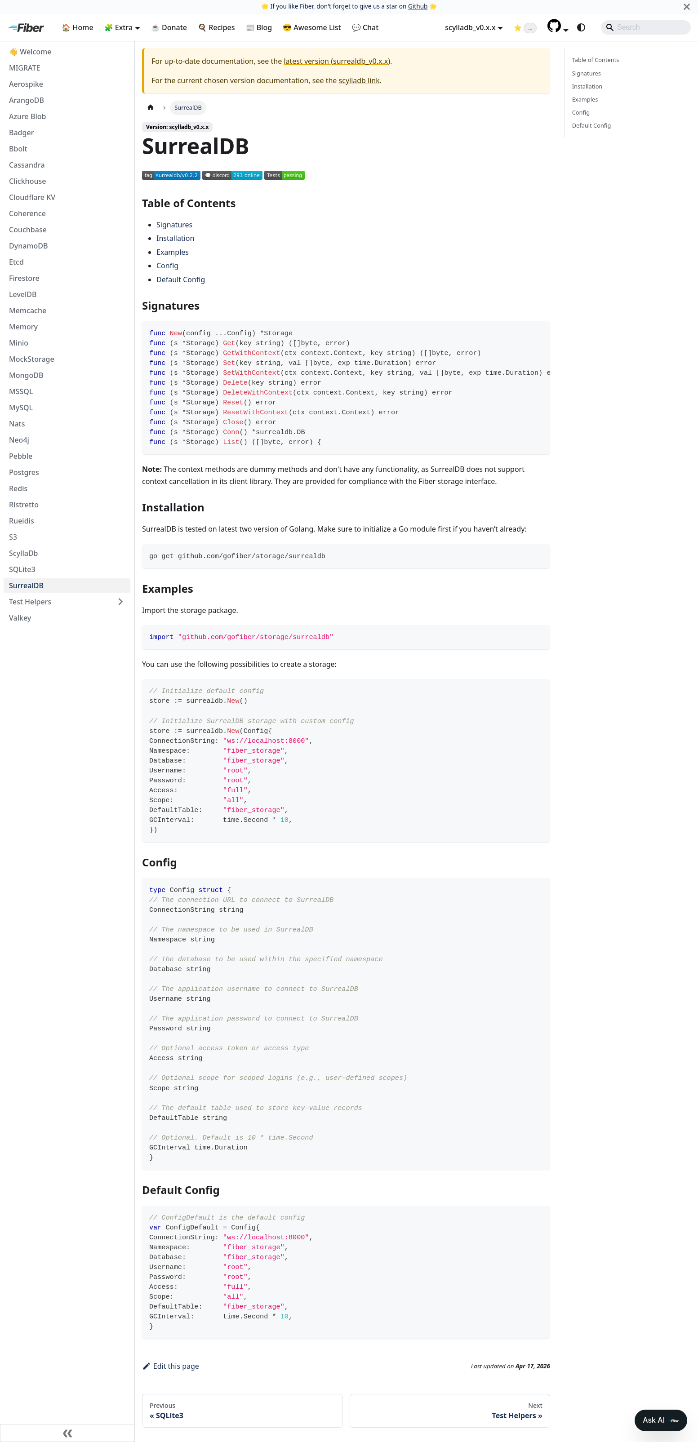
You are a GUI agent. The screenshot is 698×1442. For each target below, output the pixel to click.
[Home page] (150, 108)
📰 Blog (259, 27)
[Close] (687, 6)
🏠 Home (77, 27)
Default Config (180, 279)
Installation (175, 238)
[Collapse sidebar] (67, 1433)
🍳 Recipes (216, 27)
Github (417, 6)
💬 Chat (365, 27)
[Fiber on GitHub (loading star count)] (525, 27)
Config (167, 266)
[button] (558, 30)
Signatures (174, 225)
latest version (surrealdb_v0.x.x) (337, 61)
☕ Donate (169, 27)
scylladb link (359, 80)
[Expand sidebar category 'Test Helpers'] (120, 602)
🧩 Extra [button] (118, 27)
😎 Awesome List (312, 27)
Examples (172, 252)
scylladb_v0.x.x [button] (470, 27)
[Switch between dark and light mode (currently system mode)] (581, 27)
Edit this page (170, 1366)
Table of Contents (595, 60)
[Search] (646, 27)
